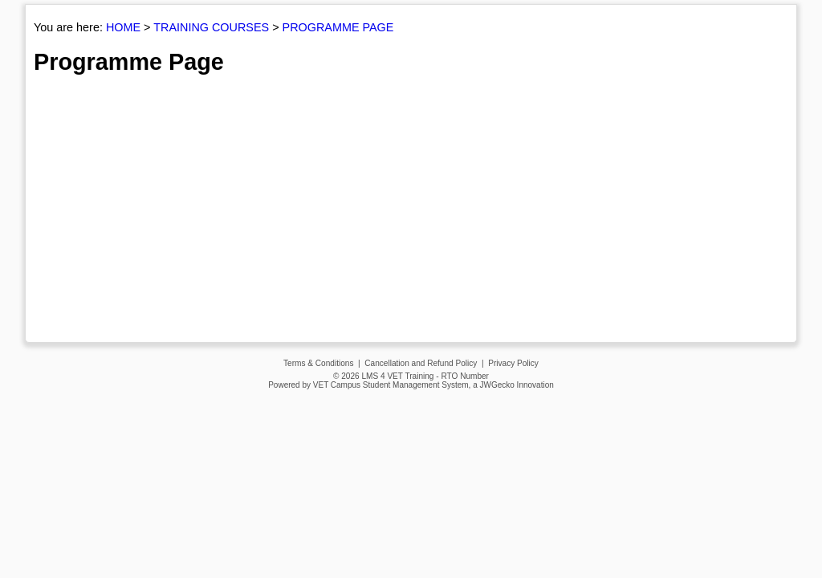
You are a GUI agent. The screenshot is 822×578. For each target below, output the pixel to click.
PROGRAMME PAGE (338, 27)
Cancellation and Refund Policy (420, 363)
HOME (123, 27)
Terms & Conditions (318, 363)
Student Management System (416, 385)
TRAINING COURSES (211, 27)
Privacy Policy (513, 363)
